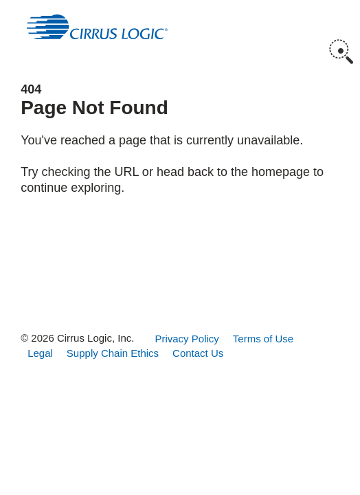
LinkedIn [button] (201, 288)
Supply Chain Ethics (113, 353)
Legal (40, 353)
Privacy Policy (186, 338)
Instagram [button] (159, 288)
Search (341, 51)
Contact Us (197, 353)
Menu (341, 20)
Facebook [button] (115, 288)
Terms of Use (263, 338)
